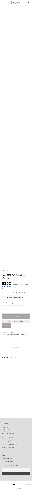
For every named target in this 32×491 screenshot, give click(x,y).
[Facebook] (18, 485)
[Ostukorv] (29, 2)
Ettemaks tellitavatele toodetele (15, 297)
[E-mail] (16, 470)
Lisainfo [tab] (16, 348)
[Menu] (3, 2)
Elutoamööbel (10, 269)
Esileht (3, 269)
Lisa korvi (16, 316)
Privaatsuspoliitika (7, 441)
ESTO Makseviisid (7, 461)
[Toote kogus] (16, 311)
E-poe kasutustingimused (10, 444)
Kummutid (18, 269)
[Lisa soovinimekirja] (16, 321)
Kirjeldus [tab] (16, 345)
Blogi (3, 455)
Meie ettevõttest (7, 458)
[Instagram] (14, 485)
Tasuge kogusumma (12, 303)
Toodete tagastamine (8, 447)
